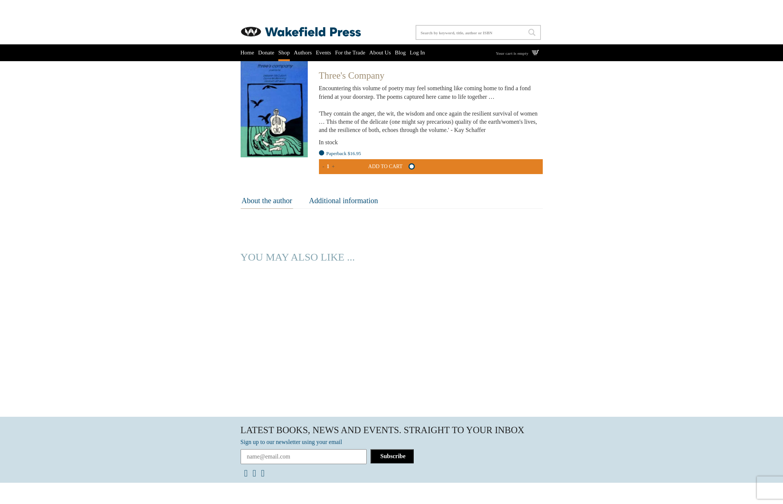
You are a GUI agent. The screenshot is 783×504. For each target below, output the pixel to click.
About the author (266, 200)
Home (247, 53)
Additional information (340, 200)
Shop (284, 53)
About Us (380, 53)
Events (323, 53)
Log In (417, 53)
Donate (266, 53)
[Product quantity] (328, 166)
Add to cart (385, 166)
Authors (303, 53)
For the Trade (350, 53)
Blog (400, 53)
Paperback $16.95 (343, 153)
